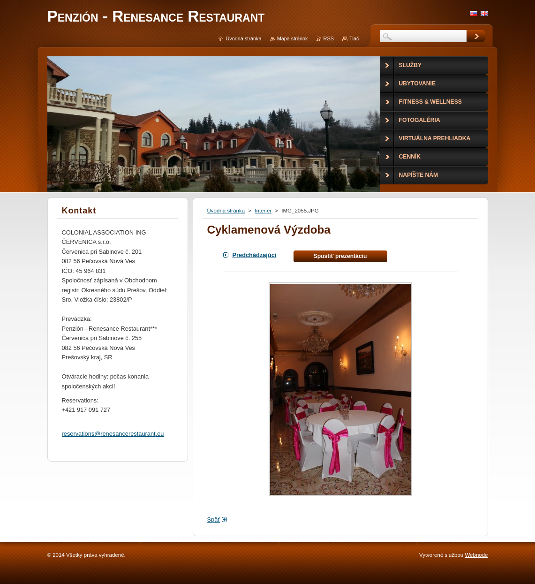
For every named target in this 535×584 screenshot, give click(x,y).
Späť (213, 519)
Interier (263, 210)
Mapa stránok (292, 38)
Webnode (476, 555)
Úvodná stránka (226, 210)
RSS (329, 38)
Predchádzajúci (255, 254)
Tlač (354, 38)
